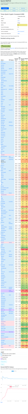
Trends (14, 8)
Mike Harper (3, 210)
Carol (2, 149)
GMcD (2, 182)
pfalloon (2, 335)
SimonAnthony (4, 80)
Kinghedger (3, 77)
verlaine (2, 65)
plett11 (2, 218)
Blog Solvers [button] (3, 361)
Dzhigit (2, 175)
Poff (1, 263)
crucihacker (3, 298)
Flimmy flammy (4, 70)
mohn (2, 61)
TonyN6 (2, 280)
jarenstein (3, 296)
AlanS (2, 91)
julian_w (2, 165)
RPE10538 (3, 313)
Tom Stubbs (3, 85)
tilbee (2, 87)
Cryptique (3, 266)
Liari (2, 113)
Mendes (2, 311)
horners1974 (3, 287)
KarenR (2, 137)
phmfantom (3, 325)
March (2, 101)
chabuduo (3, 304)
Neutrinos (23, 8)
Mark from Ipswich (4, 337)
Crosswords (5, 8)
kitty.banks (3, 206)
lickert (2, 84)
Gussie (2, 199)
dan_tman (3, 330)
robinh (2, 177)
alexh (2, 98)
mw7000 (2, 151)
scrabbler (3, 111)
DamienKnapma (4, 212)
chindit (2, 82)
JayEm (2, 144)
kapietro (2, 308)
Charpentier (3, 321)
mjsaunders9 (3, 213)
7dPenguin (3, 125)
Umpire (2, 79)
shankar (2, 342)
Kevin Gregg (3, 179)
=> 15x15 (23, 10)
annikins (2, 278)
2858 (19, 33)
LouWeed (3, 99)
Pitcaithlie (11, 110)
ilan (1, 184)
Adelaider (3, 154)
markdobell (3, 72)
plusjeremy (3, 159)
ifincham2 (3, 306)
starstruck (3, 271)
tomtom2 (3, 326)
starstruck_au (11, 271)
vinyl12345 (3, 251)
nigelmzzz (3, 232)
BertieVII (2, 293)
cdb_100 (2, 127)
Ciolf (2, 75)
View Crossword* (21, 31)
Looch (2, 139)
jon (1, 181)
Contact (14, 10)
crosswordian (3, 230)
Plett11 (10, 218)
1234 (2, 208)
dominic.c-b (3, 338)
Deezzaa (2, 254)
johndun (2, 222)
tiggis (2, 92)
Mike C (2, 174)
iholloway (3, 275)
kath (2, 245)
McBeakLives (3, 118)
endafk (2, 225)
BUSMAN (10, 89)
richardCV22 (3, 239)
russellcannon (3, 282)
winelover (3, 333)
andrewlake (3, 96)
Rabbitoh (3, 122)
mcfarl (2, 347)
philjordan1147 (4, 89)
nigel (2, 198)
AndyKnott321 (4, 129)
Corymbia (3, 201)
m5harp (2, 240)
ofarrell (2, 273)
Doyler (2, 258)
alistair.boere (3, 300)
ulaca (2, 215)
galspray (10, 122)
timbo (2, 220)
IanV (2, 345)
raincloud (3, 249)
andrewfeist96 (3, 194)
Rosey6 (2, 261)
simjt (2, 295)
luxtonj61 (3, 247)
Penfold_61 (3, 134)
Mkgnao (2, 256)
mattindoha (3, 235)
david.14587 (3, 328)
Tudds (2, 167)
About (5, 10)
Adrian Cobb (3, 168)
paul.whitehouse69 (4, 187)
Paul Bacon (3, 108)
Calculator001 (3, 268)
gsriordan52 (3, 252)
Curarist (2, 163)
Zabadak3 (3, 228)
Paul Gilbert (3, 63)
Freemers (3, 147)
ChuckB (2, 123)
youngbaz (3, 340)
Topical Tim (3, 73)
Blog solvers (12, 48)
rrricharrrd (3, 135)
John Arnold (3, 217)
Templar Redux (4, 227)
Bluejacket (3, 106)
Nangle (2, 191)
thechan (2, 323)
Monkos (2, 285)
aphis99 (2, 68)
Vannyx (2, 186)
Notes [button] (2, 364)
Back (2, 402)
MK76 (2, 94)
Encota (2, 141)
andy (2, 103)
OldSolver (3, 237)
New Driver (11, 331)
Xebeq (2, 319)
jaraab (2, 233)
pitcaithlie (3, 110)
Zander (2, 116)
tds (1, 196)
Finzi (2, 142)
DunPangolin (3, 172)
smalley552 (3, 259)
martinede (3, 203)
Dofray (2, 318)
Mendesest (11, 311)
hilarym (2, 66)
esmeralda (3, 132)
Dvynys (2, 193)
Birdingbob (3, 276)
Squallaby (3, 120)
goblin (2, 244)
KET (1, 153)
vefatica (2, 242)
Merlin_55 (3, 310)
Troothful (3, 283)
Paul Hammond (4, 156)
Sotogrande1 (3, 344)
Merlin (10, 310)
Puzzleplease (3, 189)
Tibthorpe (3, 115)
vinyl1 (10, 251)
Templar (10, 227)
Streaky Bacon (3, 146)
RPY (1, 270)
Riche (2, 170)
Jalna (18, 20)
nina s (2, 130)
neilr (2, 104)
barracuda (3, 264)
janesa (2, 205)
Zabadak (10, 228)
